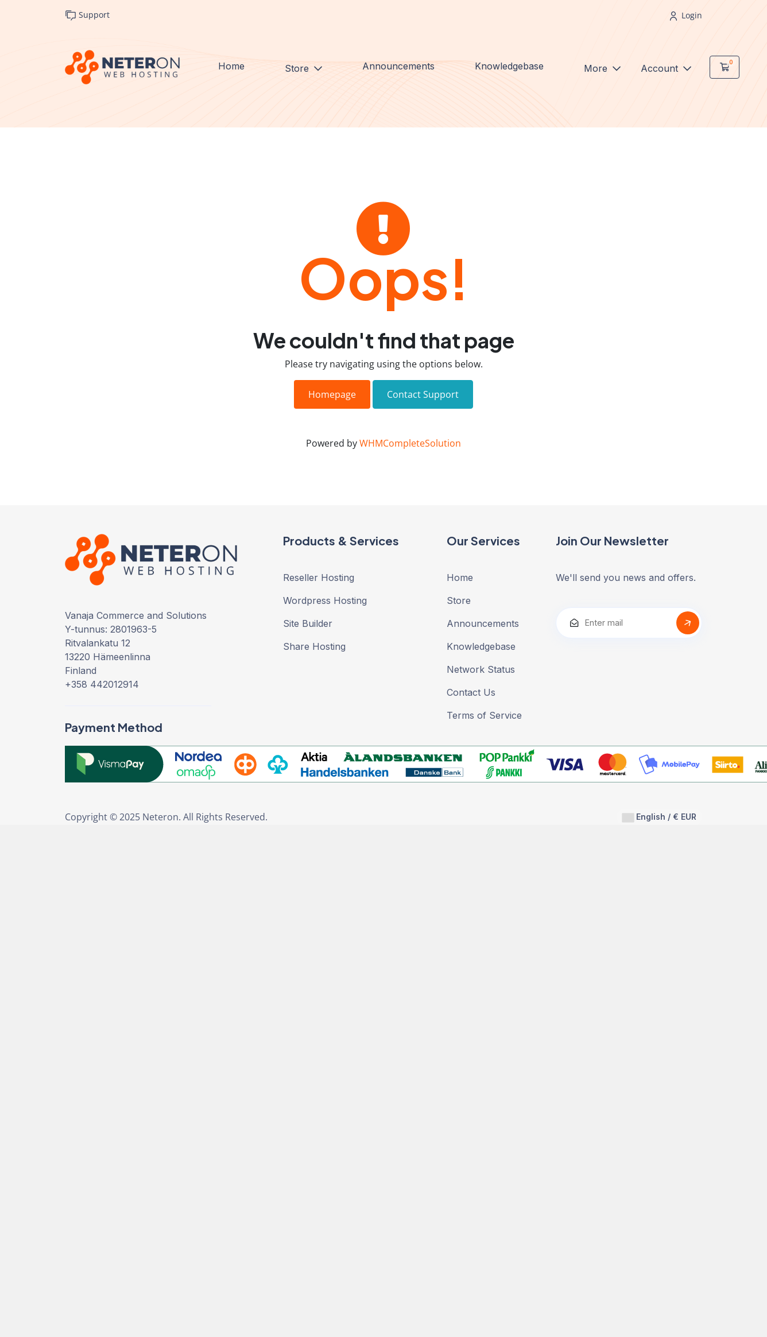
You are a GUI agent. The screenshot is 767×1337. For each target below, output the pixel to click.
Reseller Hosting (318, 577)
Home (231, 66)
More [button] (597, 68)
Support (87, 15)
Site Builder (307, 623)
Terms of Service (484, 715)
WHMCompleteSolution (410, 443)
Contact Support (423, 394)
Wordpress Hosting (325, 600)
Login (686, 15)
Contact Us (471, 692)
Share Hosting (314, 646)
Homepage (332, 394)
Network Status (481, 669)
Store (298, 68)
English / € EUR (659, 817)
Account (661, 68)
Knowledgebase (509, 66)
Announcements (398, 66)
